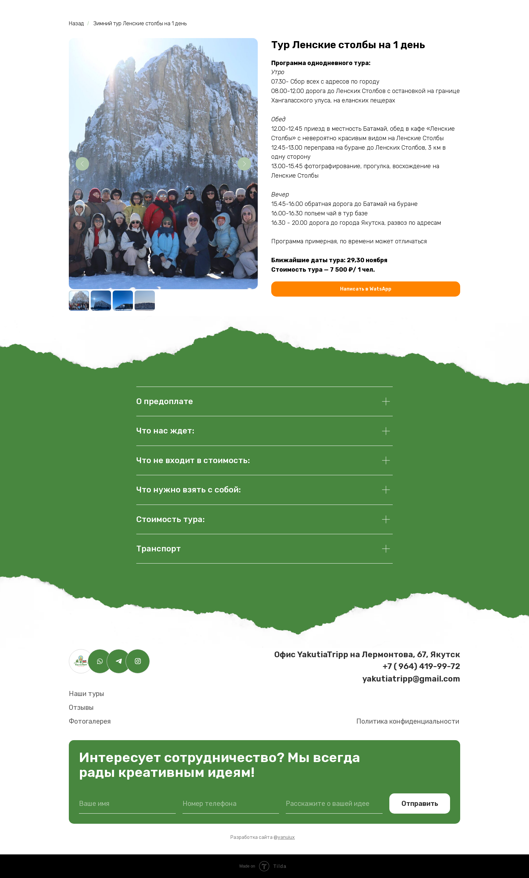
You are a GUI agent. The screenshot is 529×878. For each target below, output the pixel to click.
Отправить (419, 803)
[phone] (231, 803)
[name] (127, 803)
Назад (76, 23)
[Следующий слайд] (244, 164)
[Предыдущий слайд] (82, 164)
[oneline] (334, 803)
